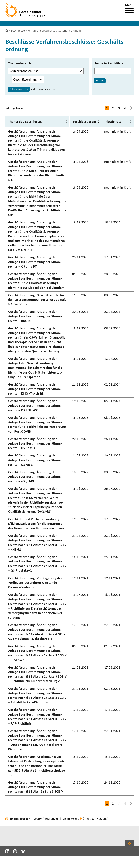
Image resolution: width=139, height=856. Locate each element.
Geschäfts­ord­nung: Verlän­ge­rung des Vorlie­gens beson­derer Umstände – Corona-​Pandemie (35, 582)
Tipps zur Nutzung (95, 818)
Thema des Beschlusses (25, 122)
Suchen (100, 80)
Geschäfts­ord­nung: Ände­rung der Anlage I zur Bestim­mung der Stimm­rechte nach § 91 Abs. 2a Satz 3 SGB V (35, 787)
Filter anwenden (18, 89)
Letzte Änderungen (46, 818)
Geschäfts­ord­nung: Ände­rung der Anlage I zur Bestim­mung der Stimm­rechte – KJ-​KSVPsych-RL (35, 389)
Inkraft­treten (113, 122)
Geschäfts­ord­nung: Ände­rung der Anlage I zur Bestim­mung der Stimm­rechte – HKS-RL (35, 316)
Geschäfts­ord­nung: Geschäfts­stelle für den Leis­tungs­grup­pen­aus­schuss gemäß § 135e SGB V (37, 299)
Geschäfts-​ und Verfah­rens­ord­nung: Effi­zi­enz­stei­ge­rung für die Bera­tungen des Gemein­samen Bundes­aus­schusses (36, 523)
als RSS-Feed (71, 818)
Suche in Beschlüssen (110, 63)
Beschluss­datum (84, 122)
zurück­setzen (48, 89)
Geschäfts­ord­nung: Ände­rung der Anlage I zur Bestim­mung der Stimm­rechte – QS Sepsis (35, 443)
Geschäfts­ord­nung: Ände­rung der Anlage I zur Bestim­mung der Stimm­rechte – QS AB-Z (35, 459)
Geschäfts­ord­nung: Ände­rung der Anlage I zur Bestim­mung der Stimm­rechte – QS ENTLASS (35, 405)
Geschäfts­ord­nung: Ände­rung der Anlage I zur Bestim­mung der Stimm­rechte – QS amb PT (35, 261)
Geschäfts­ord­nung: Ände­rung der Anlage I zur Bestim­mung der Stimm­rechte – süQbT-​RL (35, 476)
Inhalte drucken (19, 818)
